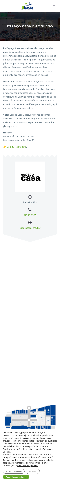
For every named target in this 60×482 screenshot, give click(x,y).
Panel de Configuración (27, 465)
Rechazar (32, 471)
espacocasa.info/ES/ (30, 227)
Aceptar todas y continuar (16, 477)
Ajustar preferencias (14, 471)
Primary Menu (54, 6)
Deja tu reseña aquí (16, 146)
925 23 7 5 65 (30, 215)
